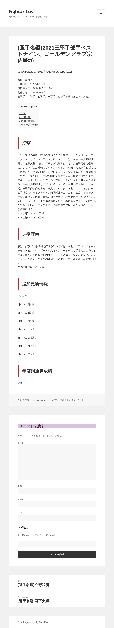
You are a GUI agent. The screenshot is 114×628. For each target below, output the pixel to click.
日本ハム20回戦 (27, 346)
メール (21, 499)
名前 (20, 486)
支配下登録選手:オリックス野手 (69, 400)
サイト (21, 513)
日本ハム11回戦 (27, 329)
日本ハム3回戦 (26, 304)
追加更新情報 (27, 120)
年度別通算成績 (28, 124)
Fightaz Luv (21, 11)
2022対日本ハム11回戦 (31, 213)
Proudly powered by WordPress (34, 622)
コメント (22, 442)
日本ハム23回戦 (27, 354)
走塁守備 (25, 116)
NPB (20, 383)
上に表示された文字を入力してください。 (38, 535)
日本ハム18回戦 (27, 337)
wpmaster (66, 71)
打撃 (22, 112)
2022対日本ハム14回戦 (31, 217)
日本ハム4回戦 (26, 312)
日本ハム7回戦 (26, 321)
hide (34, 106)
